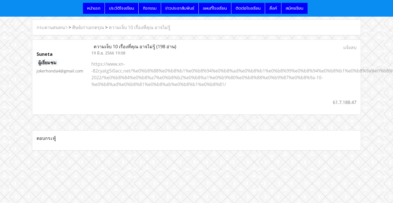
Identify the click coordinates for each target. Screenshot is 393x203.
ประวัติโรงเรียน (121, 8)
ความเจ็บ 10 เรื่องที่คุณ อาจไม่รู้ (139, 27)
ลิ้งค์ (273, 8)
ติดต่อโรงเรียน (248, 8)
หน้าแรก (93, 8)
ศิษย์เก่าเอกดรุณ (88, 27)
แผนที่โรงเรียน (215, 8)
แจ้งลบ (349, 47)
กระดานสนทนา (52, 27)
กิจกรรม (150, 8)
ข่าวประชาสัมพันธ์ (179, 8)
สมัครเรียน (294, 8)
